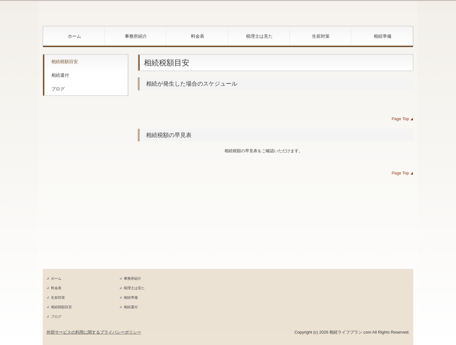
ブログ (58, 88)
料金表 (197, 36)
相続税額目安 (64, 61)
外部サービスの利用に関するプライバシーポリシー (94, 332)
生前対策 (321, 36)
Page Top (401, 118)
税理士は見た (259, 36)
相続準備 (382, 36)
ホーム (74, 36)
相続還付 (60, 75)
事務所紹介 (136, 36)
